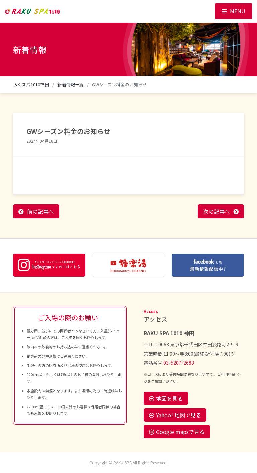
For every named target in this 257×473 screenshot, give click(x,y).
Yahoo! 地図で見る (175, 415)
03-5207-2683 (178, 362)
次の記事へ (216, 211)
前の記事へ (40, 211)
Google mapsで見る (177, 432)
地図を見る (166, 398)
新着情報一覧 (70, 84)
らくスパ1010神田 (31, 84)
